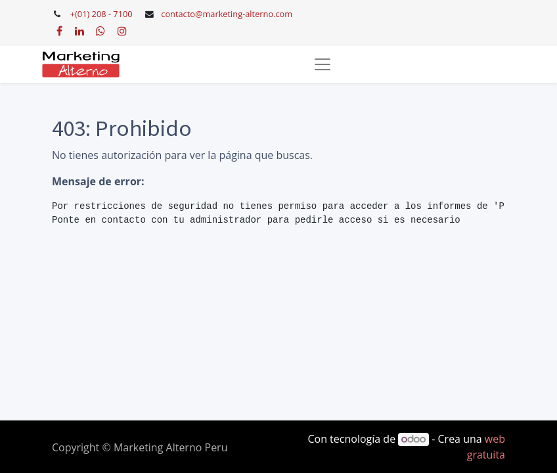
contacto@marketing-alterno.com (226, 14)
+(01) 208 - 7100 (101, 14)
